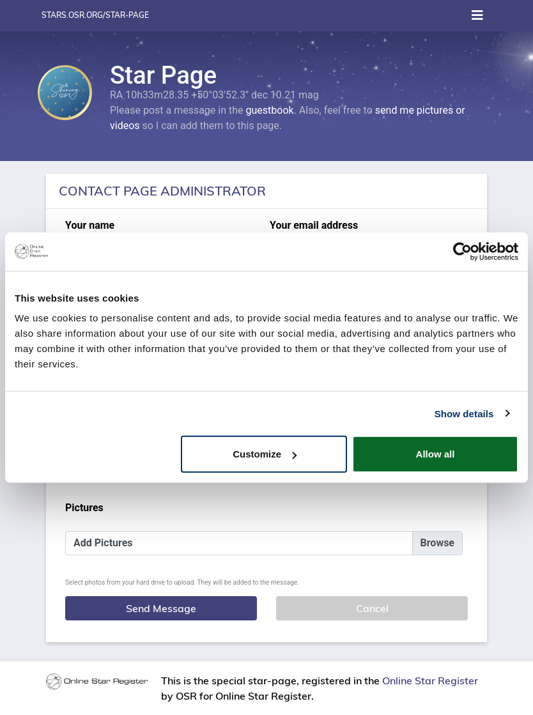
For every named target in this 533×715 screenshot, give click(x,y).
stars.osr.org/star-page (95, 15)
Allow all (435, 454)
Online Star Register (430, 680)
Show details (464, 413)
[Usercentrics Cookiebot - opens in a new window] (462, 251)
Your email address (314, 225)
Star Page (163, 75)
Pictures (84, 508)
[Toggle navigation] (477, 15)
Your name (89, 225)
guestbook (270, 110)
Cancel (372, 608)
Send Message (161, 608)
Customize (265, 454)
